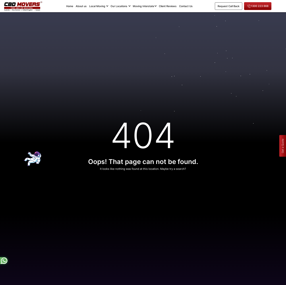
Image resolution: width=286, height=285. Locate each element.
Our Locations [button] (119, 6)
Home (70, 6)
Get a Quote (282, 146)
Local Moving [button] (97, 6)
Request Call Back (228, 6)
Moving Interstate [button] (143, 6)
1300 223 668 (257, 6)
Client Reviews (168, 6)
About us (81, 6)
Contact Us (186, 6)
